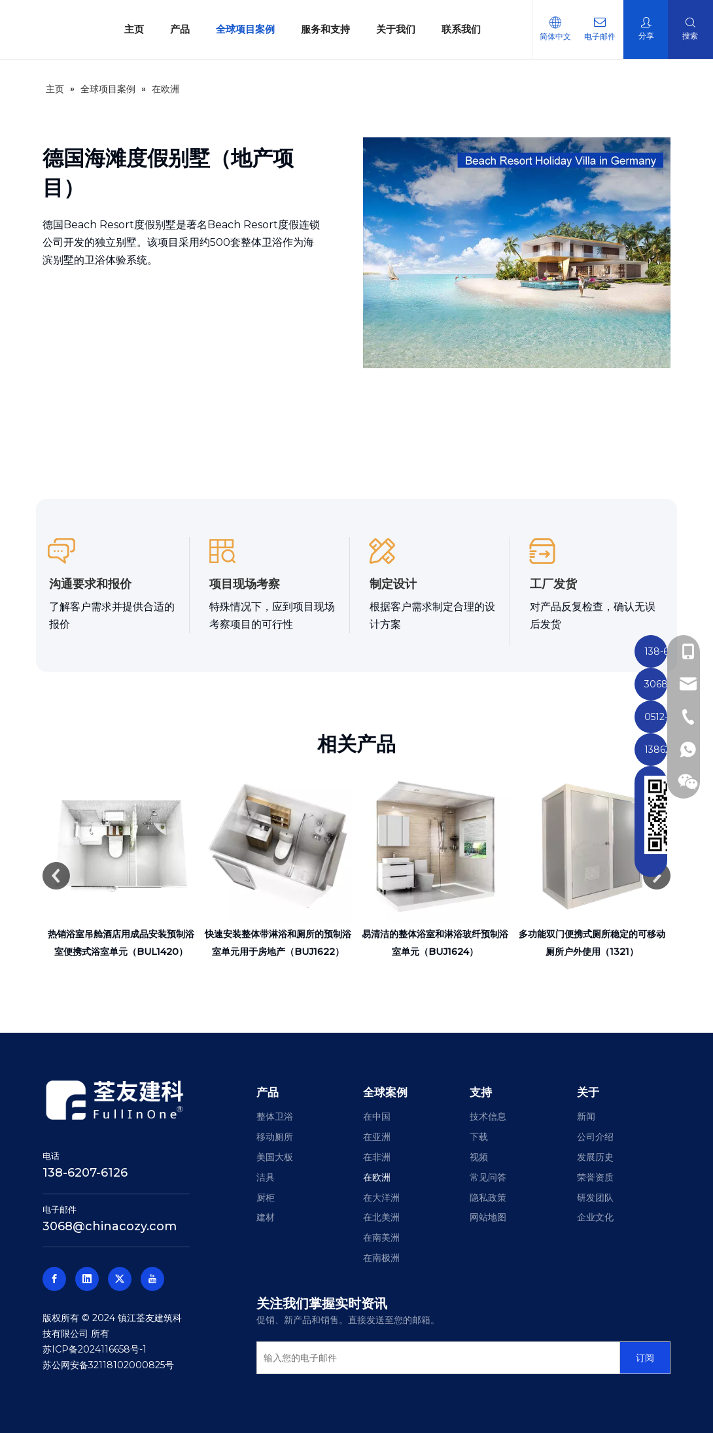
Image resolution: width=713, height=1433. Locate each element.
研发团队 (595, 1197)
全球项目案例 (238, 29)
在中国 (377, 1116)
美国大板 (274, 1157)
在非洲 (377, 1157)
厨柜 (265, 1197)
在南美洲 (381, 1237)
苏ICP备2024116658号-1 (95, 1349)
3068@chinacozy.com (110, 1226)
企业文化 (595, 1217)
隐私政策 (488, 1197)
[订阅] (644, 1357)
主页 (127, 29)
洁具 (265, 1177)
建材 (265, 1217)
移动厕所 (274, 1137)
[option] (121, 865)
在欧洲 (377, 1177)
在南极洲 (381, 1258)
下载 (479, 1137)
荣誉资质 (595, 1177)
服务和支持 (318, 29)
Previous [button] (56, 875)
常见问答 (488, 1177)
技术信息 (488, 1116)
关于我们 (389, 29)
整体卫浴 (274, 1116)
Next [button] (656, 875)
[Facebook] (54, 1279)
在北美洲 (381, 1217)
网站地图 (488, 1217)
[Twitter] (119, 1279)
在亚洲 (377, 1137)
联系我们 (454, 29)
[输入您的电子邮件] (435, 1357)
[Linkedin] (87, 1279)
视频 (479, 1157)
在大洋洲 (381, 1197)
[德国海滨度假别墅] (516, 252)
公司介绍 (595, 1137)
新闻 (586, 1116)
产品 (173, 29)
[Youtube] (152, 1279)
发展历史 (595, 1157)
